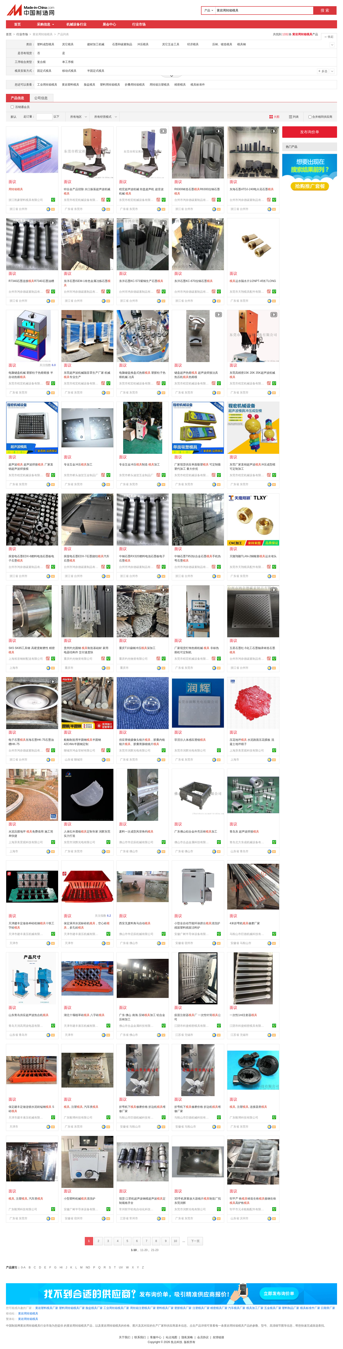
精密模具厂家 (218, 1307)
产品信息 (17, 98)
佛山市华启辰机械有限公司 (136, 842)
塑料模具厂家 (165, 1307)
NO (88, 1267)
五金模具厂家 (272, 1307)
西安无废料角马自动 (135, 923)
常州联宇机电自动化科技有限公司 (137, 1209)
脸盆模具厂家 (94, 1307)
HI (61, 1267)
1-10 (134, 1250)
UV (121, 1267)
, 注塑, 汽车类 (81, 1106)
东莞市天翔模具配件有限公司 (247, 291)
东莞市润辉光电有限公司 (135, 750)
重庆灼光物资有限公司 (78, 658)
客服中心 (155, 1337)
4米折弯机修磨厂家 (245, 923)
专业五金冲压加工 (78, 464)
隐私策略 (187, 1337)
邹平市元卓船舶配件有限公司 (247, 1209)
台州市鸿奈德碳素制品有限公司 (192, 199)
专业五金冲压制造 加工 (139, 464)
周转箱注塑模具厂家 (143, 1307)
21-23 (155, 1250)
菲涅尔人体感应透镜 (190, 739)
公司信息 (41, 98)
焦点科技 (176, 1342)
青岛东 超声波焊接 (244, 831)
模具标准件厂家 (310, 1307)
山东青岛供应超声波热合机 (29, 1015)
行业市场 (139, 24)
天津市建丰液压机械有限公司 (26, 933)
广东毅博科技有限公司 (78, 1117)
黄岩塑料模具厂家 (46, 1307)
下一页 (195, 1240)
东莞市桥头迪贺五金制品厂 (81, 475)
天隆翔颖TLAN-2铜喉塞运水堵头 (253, 556)
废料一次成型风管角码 (136, 831)
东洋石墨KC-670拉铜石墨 (193, 280)
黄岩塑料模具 (70, 84)
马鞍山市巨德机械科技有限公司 (247, 933)
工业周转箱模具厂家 (116, 1307)
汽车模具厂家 (236, 1307)
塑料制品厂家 (290, 1307)
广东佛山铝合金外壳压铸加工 (195, 831)
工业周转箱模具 (47, 84)
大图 (274, 116)
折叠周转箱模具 (135, 84)
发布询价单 (309, 132)
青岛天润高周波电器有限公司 (26, 1025)
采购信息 (45, 24)
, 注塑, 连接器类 (248, 1106)
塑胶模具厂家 (183, 1307)
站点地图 (171, 1337)
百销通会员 (22, 106)
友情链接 (218, 1337)
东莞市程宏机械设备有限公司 (82, 199)
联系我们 (140, 1337)
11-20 (144, 1250)
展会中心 (109, 24)
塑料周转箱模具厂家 (72, 1307)
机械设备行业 (76, 24)
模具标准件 (198, 84)
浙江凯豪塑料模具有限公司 (26, 199)
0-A (23, 1267)
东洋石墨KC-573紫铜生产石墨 (141, 280)
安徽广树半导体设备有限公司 (192, 933)
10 (175, 1240)
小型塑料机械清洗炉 (79, 1198)
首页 (17, 24)
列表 (294, 116)
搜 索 (325, 10)
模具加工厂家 (254, 1307)
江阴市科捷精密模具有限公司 (192, 1025)
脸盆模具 (89, 84)
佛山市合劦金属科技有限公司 (192, 842)
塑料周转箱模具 (110, 84)
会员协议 (203, 1337)
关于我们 (124, 1337)
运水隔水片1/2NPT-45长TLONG (253, 280)
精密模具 (180, 84)
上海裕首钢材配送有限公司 (26, 658)
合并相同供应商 (320, 116)
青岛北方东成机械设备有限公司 (247, 842)
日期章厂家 (328, 1307)
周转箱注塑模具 (160, 84)
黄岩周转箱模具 (28, 1313)
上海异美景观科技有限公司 (247, 750)
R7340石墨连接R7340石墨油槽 (31, 280)
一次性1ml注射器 (243, 1015)
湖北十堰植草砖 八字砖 (84, 1015)
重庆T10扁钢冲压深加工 (137, 647)
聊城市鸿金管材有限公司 (79, 750)
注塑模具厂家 (201, 1307)
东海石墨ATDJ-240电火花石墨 (252, 189)
